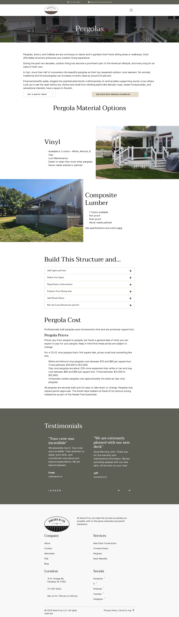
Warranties (49, 553)
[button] (131, 10)
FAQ (46, 558)
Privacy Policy (110, 610)
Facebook (98, 578)
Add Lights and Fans (56, 270)
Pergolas (97, 553)
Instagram (98, 599)
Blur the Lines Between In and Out (63, 305)
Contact (48, 548)
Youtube (97, 594)
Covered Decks (100, 548)
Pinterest (98, 589)
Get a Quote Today (37, 94)
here (119, 228)
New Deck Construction (104, 543)
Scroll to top (127, 610)
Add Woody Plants (55, 298)
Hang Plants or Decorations (59, 284)
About (47, 543)
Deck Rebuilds (100, 558)
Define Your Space (55, 277)
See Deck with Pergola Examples (113, 94)
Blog (46, 563)
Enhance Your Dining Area (59, 291)
